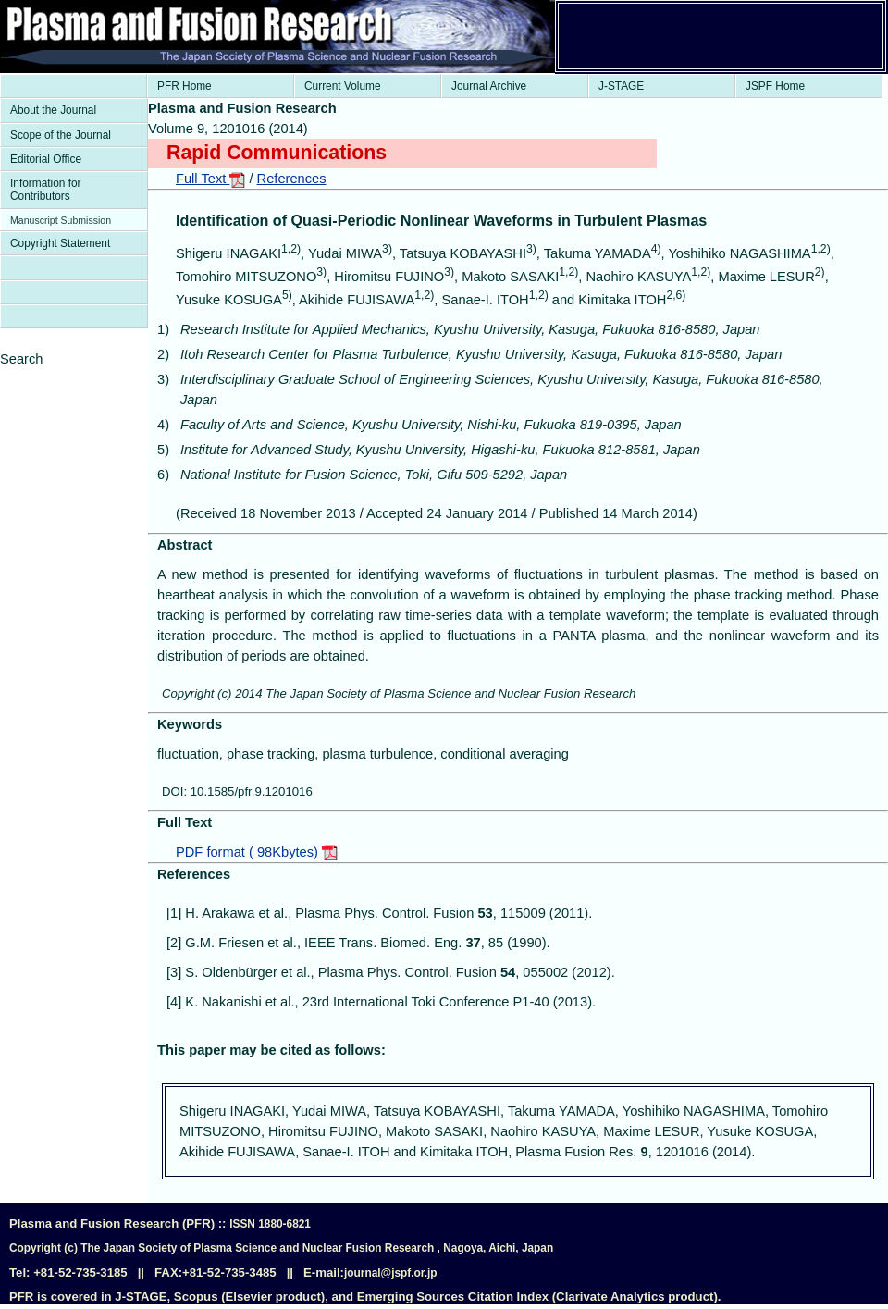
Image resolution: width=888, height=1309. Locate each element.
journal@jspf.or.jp (391, 1272)
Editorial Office (45, 159)
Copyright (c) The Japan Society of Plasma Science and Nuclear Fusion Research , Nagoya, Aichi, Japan (281, 1247)
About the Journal (53, 110)
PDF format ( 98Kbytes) (257, 852)
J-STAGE (621, 86)
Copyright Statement (60, 243)
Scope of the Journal (60, 135)
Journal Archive (488, 86)
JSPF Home (775, 86)
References (292, 178)
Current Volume (342, 86)
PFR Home (184, 86)
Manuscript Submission (60, 220)
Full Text (210, 178)
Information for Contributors (45, 190)
